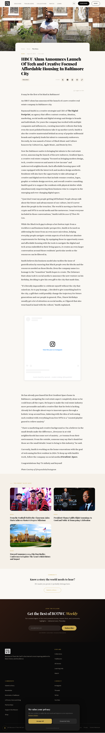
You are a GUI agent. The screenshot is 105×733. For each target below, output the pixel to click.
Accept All (40, 721)
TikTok (57, 695)
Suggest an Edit (79, 90)
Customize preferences (52, 728)
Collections (42, 4)
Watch (51, 4)
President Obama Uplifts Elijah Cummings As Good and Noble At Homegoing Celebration (73, 519)
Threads (57, 691)
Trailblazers (29, 4)
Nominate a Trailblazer (12, 695)
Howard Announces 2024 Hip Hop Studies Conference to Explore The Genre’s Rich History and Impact (30, 556)
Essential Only (65, 721)
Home (23, 49)
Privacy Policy (33, 715)
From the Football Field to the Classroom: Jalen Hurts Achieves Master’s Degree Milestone (29, 519)
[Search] (73, 3)
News (28, 49)
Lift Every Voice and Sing (13, 700)
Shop (96, 3)
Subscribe (83, 3)
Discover (17, 4)
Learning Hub (59, 669)
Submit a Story (52, 590)
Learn (59, 4)
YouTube (57, 700)
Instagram (58, 686)
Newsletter (8, 691)
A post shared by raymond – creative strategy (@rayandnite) (52, 377)
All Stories (58, 664)
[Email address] (44, 628)
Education (26, 79)
